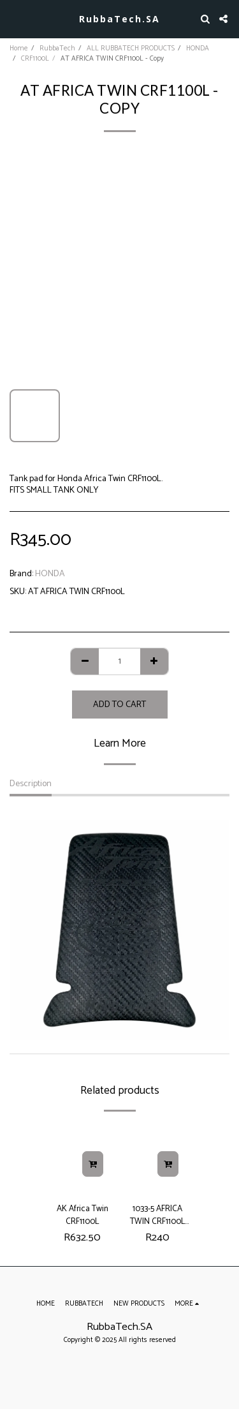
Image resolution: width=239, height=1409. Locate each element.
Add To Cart (119, 704)
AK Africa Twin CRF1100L (82, 1215)
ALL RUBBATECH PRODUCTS (131, 48)
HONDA (197, 48)
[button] (14, 18)
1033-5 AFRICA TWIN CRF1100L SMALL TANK (157, 1215)
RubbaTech (57, 48)
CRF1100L (35, 58)
